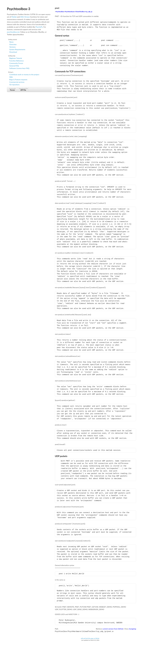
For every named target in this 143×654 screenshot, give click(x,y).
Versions (12, 47)
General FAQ (14, 66)
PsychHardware (70, 11)
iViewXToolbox (80, 11)
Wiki (11, 77)
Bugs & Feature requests (18, 79)
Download (13, 52)
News (11, 42)
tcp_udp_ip (88, 11)
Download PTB (23, 89)
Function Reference (16, 61)
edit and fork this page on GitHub (90, 638)
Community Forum (16, 63)
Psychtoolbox (60, 11)
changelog (132, 629)
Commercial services (16, 82)
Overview (13, 44)
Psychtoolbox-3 (18, 9)
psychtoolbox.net (13, 32)
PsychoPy (39, 27)
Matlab (14, 17)
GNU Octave (25, 17)
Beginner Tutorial (15, 58)
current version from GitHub (112, 629)
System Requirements (17, 49)
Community (12, 89)
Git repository (14, 85)
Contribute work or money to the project (24, 74)
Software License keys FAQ (19, 68)
